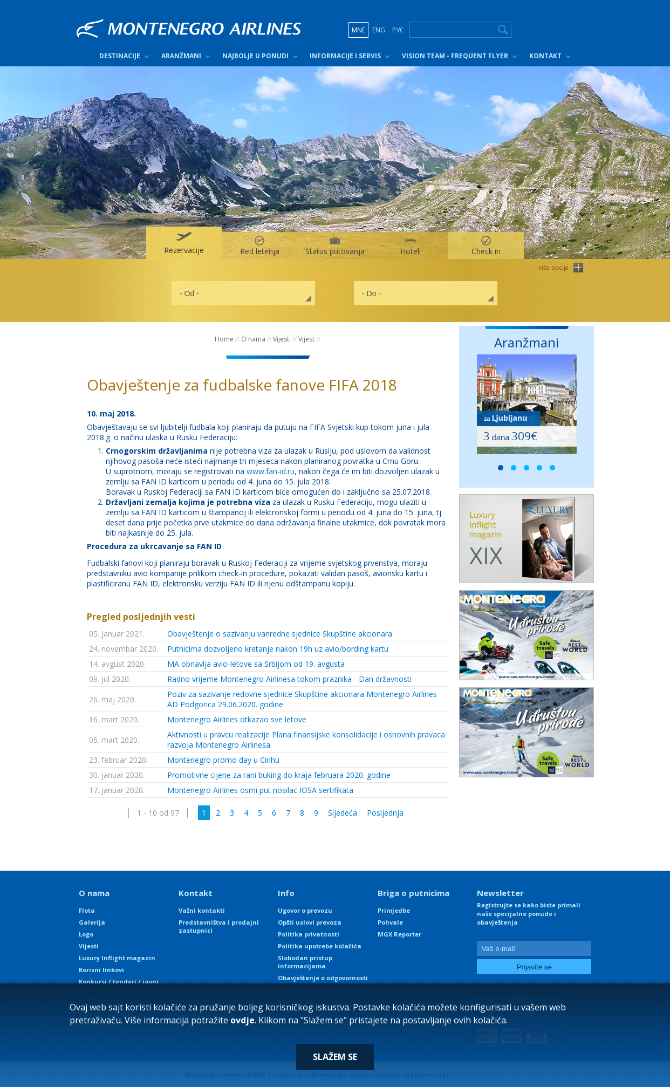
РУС (398, 30)
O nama (253, 339)
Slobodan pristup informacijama (305, 962)
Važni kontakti (202, 910)
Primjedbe (394, 910)
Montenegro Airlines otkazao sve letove (236, 719)
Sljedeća (342, 813)
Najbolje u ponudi (255, 55)
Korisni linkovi (101, 970)
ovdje (242, 1020)
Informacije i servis (345, 55)
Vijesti (282, 339)
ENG (378, 30)
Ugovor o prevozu (305, 910)
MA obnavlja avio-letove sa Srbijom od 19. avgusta (256, 664)
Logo (86, 934)
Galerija (92, 922)
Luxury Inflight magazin (117, 958)
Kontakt (545, 55)
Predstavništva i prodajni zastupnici (219, 926)
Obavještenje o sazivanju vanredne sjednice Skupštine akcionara (279, 633)
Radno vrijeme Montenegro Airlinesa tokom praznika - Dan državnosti (289, 679)
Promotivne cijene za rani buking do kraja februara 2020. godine (279, 775)
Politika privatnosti (308, 934)
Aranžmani (181, 55)
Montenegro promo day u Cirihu (223, 760)
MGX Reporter (399, 934)
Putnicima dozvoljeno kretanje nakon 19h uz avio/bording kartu (277, 649)
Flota (87, 910)
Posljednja (385, 813)
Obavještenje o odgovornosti (323, 978)
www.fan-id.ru (271, 471)
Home (224, 339)
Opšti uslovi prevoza (309, 922)
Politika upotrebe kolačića (319, 946)
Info (286, 892)
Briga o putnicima (413, 892)
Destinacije (119, 55)
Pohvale (390, 922)
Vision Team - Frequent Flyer (455, 55)
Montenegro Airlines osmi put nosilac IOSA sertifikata (260, 790)
